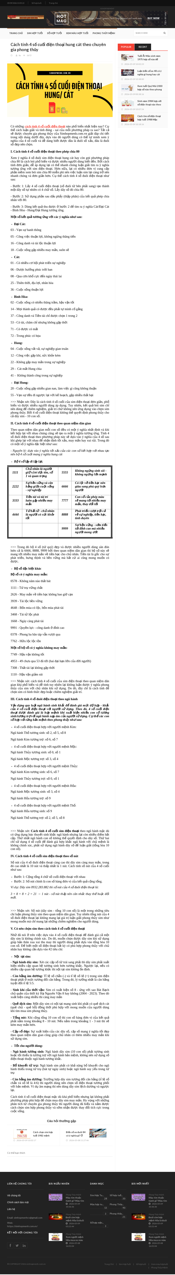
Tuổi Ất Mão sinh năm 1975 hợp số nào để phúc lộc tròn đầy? (148, 59)
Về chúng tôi (14, 1196)
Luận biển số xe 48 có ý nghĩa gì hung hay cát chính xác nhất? (149, 74)
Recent (142, 47)
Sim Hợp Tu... (99, 1197)
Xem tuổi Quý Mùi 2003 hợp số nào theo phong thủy (150, 89)
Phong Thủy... (118, 1206)
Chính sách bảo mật (18, 1202)
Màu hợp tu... (99, 1206)
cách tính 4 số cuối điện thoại (45, 126)
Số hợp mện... (99, 1225)
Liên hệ (11, 1209)
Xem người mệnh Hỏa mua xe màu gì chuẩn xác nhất (75, 1240)
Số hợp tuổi (37, 3)
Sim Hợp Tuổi (35, 33)
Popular (126, 47)
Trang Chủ (16, 33)
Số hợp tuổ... (118, 1197)
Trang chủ (53, 3)
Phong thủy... (118, 1216)
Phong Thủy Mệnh (104, 33)
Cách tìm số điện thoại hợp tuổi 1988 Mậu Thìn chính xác (149, 120)
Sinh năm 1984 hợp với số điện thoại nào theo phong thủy (149, 104)
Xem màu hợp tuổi (77, 33)
